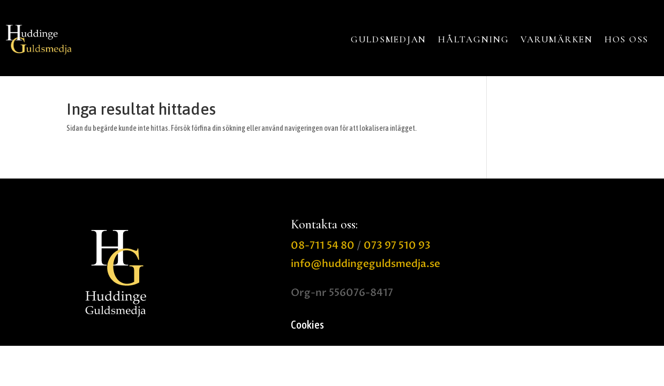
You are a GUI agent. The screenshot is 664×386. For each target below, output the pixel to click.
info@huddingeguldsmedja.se (365, 264)
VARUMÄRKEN (556, 39)
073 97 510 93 (397, 246)
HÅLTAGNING (473, 39)
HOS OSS (626, 39)
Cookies (307, 326)
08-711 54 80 (322, 246)
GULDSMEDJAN (388, 39)
